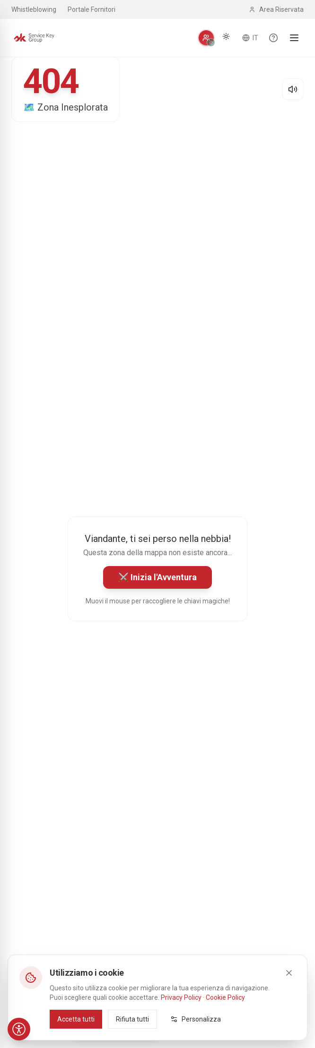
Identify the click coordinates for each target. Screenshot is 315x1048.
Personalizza (195, 1018)
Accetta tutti (76, 1018)
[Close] (289, 972)
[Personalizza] (206, 37)
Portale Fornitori (91, 9)
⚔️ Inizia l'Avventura (157, 577)
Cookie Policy (225, 997)
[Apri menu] (294, 37)
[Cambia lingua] (250, 37)
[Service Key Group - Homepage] (34, 37)
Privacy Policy (181, 997)
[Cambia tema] (226, 36)
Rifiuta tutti (132, 1018)
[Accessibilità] (19, 1029)
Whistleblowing (33, 9)
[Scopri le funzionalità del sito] (273, 37)
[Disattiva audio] (293, 89)
